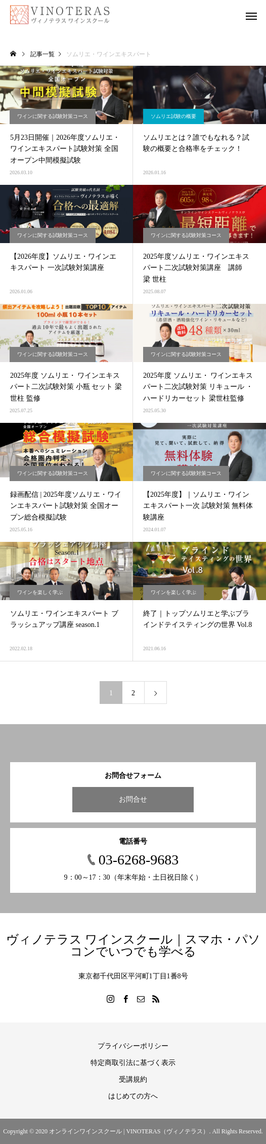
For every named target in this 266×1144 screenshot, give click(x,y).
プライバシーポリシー (133, 1046)
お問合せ (133, 799)
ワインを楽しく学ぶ (40, 592)
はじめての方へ (133, 1096)
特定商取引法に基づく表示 (133, 1063)
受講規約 (133, 1079)
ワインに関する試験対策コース (52, 116)
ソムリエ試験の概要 (173, 116)
